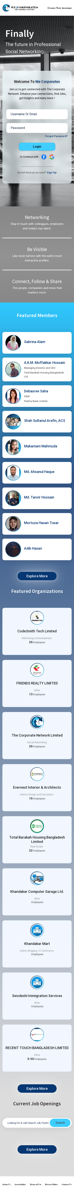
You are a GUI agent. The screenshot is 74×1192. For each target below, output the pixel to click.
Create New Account (60, 8)
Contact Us (67, 1184)
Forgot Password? (56, 136)
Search (60, 1123)
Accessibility (20, 1184)
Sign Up (52, 172)
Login (37, 146)
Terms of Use (35, 1184)
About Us (6, 1184)
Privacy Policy (51, 1184)
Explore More (37, 576)
